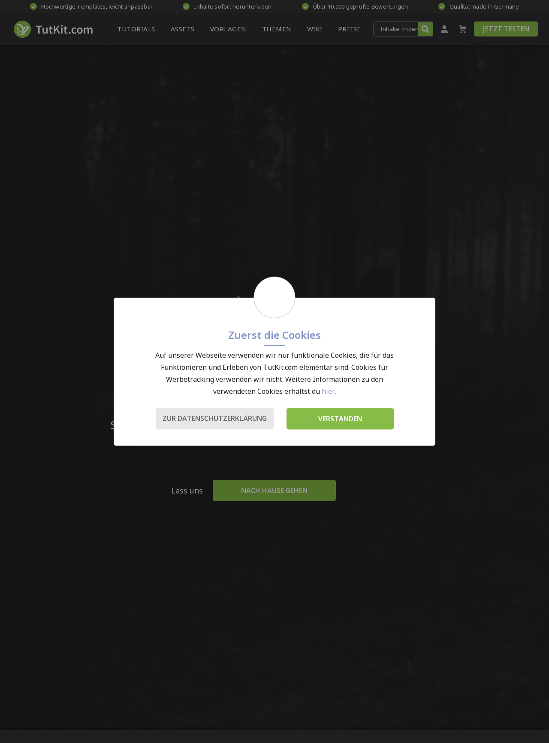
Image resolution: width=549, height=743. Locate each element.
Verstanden (340, 418)
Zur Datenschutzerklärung (215, 418)
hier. (329, 391)
